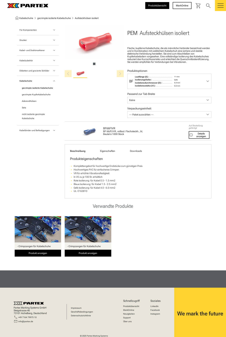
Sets (24, 107)
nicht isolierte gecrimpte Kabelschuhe (33, 116)
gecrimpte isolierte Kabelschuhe (37, 88)
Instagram (155, 314)
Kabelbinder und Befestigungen (34, 130)
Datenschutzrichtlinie (81, 315)
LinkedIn (154, 306)
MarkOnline (128, 310)
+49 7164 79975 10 (27, 317)
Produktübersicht (131, 306)
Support (127, 317)
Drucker (23, 40)
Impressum (76, 308)
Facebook (155, 310)
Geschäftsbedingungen (82, 312)
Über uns (127, 321)
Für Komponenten (28, 30)
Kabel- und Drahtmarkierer (32, 50)
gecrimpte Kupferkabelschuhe (36, 94)
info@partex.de (25, 321)
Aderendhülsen (29, 101)
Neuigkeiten (129, 314)
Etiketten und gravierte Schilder (34, 71)
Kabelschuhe (25, 81)
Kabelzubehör (26, 60)
